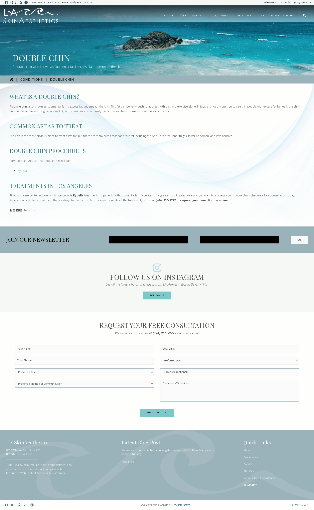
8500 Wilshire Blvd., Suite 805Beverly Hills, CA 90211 (23, 452)
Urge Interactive (181, 504)
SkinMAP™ (270, 2)
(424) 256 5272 (163, 333)
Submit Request (157, 412)
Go (299, 239)
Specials (285, 2)
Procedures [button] (192, 15)
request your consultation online (204, 200)
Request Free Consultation (259, 478)
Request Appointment (277, 15)
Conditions (31, 79)
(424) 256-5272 (302, 2)
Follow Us (157, 295)
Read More (128, 461)
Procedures (251, 457)
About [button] (168, 15)
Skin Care (245, 15)
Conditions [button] (219, 15)
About (247, 450)
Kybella (22, 171)
